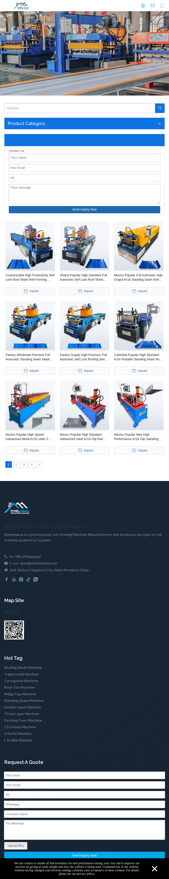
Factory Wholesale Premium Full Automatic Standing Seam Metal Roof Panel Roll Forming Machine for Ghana (28, 357)
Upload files (16, 846)
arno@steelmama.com (38, 563)
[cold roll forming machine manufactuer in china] (16, 508)
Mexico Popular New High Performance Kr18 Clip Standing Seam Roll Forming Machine (136, 437)
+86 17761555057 (28, 557)
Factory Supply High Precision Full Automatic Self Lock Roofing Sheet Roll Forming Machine (83, 357)
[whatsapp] (35, 579)
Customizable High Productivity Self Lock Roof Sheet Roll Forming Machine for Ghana (30, 277)
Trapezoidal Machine (21, 674)
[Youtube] (13, 579)
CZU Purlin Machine (20, 727)
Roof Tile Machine (19, 687)
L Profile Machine (18, 740)
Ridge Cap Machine (20, 694)
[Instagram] (21, 579)
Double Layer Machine (22, 707)
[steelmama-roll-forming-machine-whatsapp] (14, 630)
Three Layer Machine (21, 714)
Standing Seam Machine (24, 701)
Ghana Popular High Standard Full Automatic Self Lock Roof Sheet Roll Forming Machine (83, 277)
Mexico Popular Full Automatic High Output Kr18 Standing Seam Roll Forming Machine (138, 277)
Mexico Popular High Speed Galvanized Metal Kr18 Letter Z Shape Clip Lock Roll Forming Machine (27, 437)
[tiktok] (28, 579)
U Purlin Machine (17, 734)
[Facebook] (6, 579)
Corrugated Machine (21, 681)
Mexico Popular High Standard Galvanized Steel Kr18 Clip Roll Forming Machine (81, 437)
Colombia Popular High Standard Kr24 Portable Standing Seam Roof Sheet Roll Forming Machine (138, 357)
